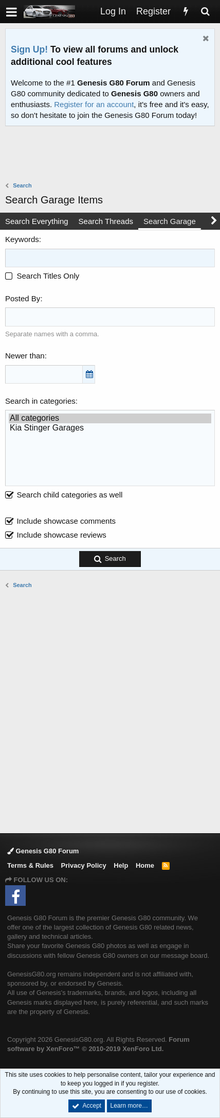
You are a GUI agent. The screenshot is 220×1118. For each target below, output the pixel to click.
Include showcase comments (66, 521)
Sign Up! (29, 49)
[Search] (205, 11)
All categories (110, 418)
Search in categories (40, 401)
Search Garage (169, 221)
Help (121, 865)
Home (145, 865)
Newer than (25, 355)
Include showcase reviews (61, 534)
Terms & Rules (30, 865)
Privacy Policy (83, 865)
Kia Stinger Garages (110, 428)
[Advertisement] (112, 155)
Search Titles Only (42, 275)
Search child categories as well (63, 494)
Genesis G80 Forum (43, 851)
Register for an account (94, 104)
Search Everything (36, 221)
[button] (11, 11)
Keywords (22, 239)
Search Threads (106, 221)
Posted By (22, 298)
